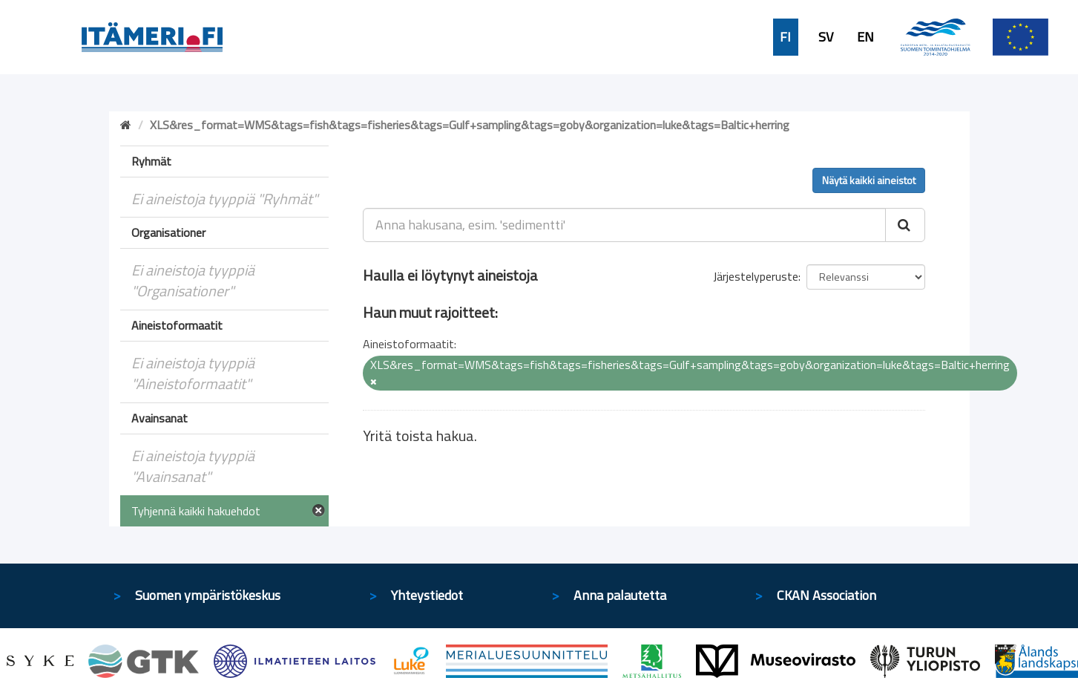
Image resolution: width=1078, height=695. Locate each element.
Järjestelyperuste (755, 276)
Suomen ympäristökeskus (207, 595)
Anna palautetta (619, 595)
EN (865, 37)
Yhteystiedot (427, 595)
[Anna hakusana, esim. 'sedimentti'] (624, 225)
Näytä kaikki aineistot (869, 180)
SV (825, 37)
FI (785, 37)
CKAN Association (826, 595)
